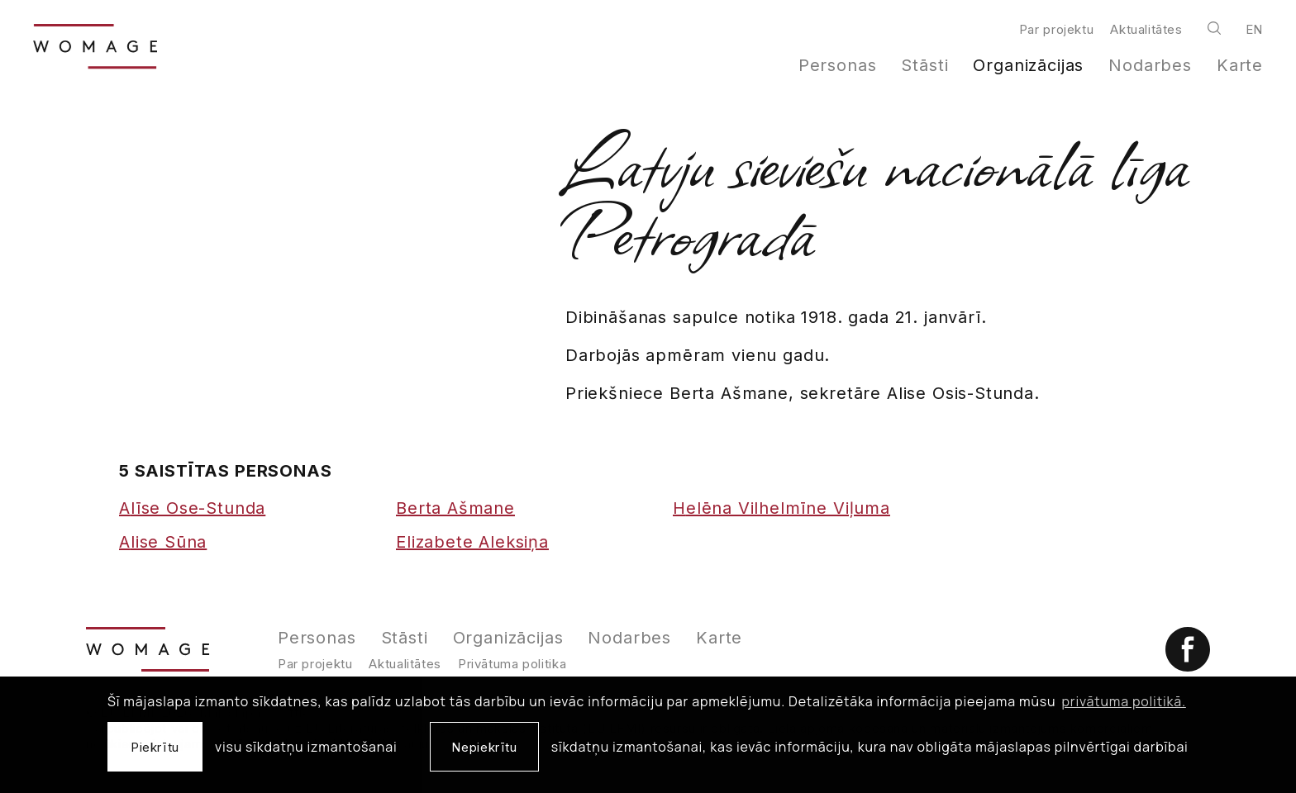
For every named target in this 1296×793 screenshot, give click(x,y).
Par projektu (1056, 29)
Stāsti (924, 65)
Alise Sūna (163, 542)
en (1254, 29)
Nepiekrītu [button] (484, 747)
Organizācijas (1028, 65)
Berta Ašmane (455, 508)
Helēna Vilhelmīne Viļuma (781, 508)
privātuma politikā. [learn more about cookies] (1124, 701)
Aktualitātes (1146, 29)
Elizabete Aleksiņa (472, 542)
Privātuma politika (512, 664)
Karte (1240, 65)
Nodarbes (1150, 65)
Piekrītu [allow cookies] (155, 747)
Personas (837, 65)
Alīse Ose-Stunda (192, 508)
